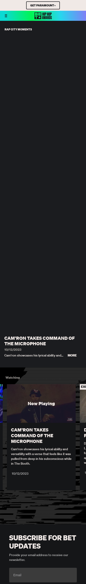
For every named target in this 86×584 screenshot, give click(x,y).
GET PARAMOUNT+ (43, 5)
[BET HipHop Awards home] (43, 18)
